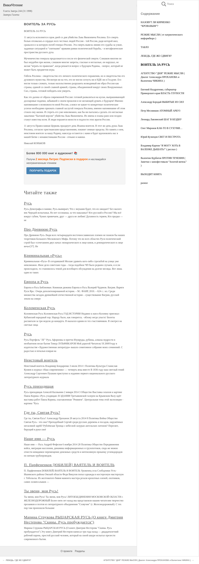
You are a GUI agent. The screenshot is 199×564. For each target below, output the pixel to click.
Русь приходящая (39, 386)
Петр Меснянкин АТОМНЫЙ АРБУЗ (160, 110)
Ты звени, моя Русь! (41, 491)
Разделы (80, 551)
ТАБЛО (145, 47)
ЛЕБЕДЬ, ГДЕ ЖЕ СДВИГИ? (156, 56)
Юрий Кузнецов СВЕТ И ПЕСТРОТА (161, 137)
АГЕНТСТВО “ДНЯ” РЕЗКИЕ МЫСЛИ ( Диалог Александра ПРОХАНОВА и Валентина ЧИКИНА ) (163, 77)
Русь (28, 203)
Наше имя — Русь (39, 439)
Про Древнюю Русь (40, 229)
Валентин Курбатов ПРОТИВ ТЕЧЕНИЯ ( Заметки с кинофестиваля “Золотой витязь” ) (164, 162)
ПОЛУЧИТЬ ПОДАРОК (43, 170)
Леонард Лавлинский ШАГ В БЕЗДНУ (161, 119)
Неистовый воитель (41, 360)
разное (144, 183)
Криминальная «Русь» (43, 255)
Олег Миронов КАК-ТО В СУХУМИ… (162, 128)
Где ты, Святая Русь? (42, 412)
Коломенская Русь (39, 308)
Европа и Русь (36, 282)
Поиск (167, 4)
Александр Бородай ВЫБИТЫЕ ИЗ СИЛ (162, 102)
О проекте (66, 551)
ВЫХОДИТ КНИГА (151, 174)
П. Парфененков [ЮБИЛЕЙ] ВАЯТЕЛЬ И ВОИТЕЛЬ (69, 465)
